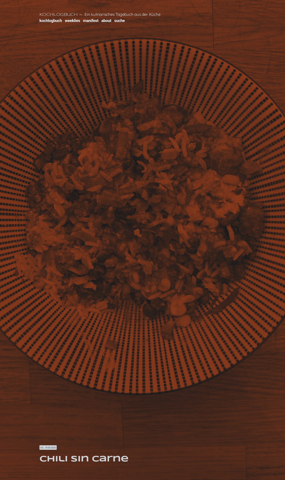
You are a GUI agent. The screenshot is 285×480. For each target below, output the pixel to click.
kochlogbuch (50, 20)
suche (119, 20)
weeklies (72, 20)
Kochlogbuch (58, 15)
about (106, 20)
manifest (91, 20)
